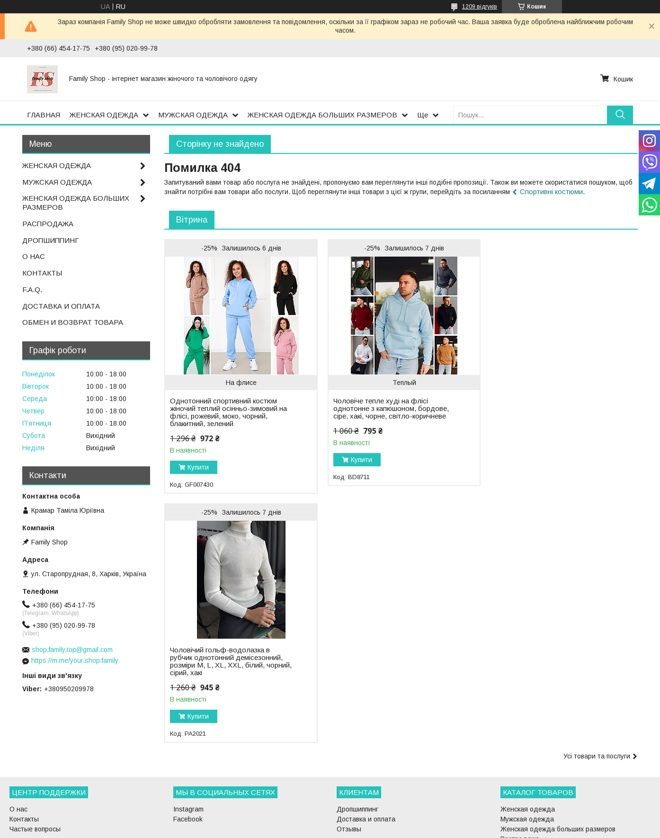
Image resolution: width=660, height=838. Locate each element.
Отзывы (349, 776)
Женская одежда (527, 756)
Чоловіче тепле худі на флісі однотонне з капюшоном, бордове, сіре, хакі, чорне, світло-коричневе (388, 408)
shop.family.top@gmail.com (72, 649)
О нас (18, 756)
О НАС (33, 256)
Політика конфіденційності (384, 829)
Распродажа (519, 786)
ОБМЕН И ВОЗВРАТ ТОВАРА (72, 322)
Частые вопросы (35, 776)
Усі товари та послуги (596, 507)
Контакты (24, 766)
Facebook (188, 766)
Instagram (188, 756)
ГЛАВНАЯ (43, 115)
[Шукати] (620, 115)
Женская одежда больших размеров (557, 776)
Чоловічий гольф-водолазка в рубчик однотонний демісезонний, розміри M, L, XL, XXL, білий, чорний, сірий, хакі (548, 397)
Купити (198, 467)
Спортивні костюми (551, 191)
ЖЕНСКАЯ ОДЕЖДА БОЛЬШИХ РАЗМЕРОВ (322, 115)
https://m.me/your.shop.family (74, 660)
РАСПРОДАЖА (47, 224)
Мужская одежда (527, 766)
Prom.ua (375, 820)
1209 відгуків (479, 6)
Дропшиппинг (357, 756)
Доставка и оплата (366, 766)
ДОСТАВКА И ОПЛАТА (61, 306)
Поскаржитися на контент (310, 829)
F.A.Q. (32, 289)
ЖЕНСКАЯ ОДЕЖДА (104, 115)
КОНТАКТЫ (42, 273)
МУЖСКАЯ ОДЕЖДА (193, 115)
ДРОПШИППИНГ (50, 240)
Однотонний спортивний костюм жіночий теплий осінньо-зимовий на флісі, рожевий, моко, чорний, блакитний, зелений (228, 412)
